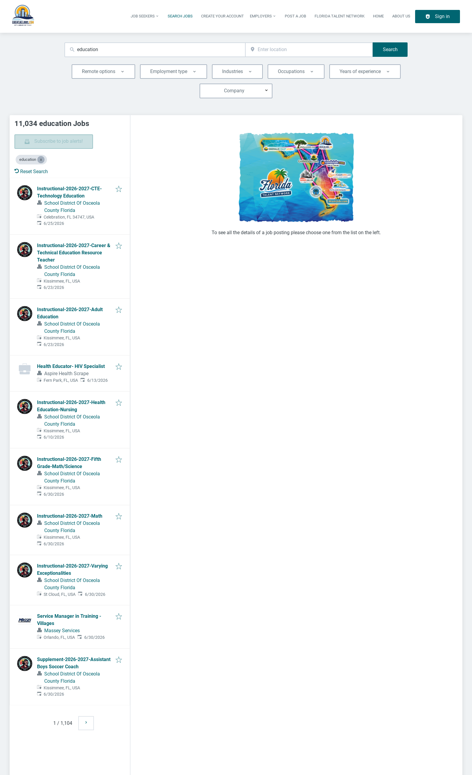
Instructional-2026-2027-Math (69, 516)
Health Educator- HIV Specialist (71, 366)
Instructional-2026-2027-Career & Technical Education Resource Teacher (73, 253)
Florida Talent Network (340, 16)
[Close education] (41, 159)
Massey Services (62, 630)
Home (378, 16)
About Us (401, 16)
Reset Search (31, 171)
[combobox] (154, 49)
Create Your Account (222, 16)
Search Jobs (180, 16)
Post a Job (295, 16)
